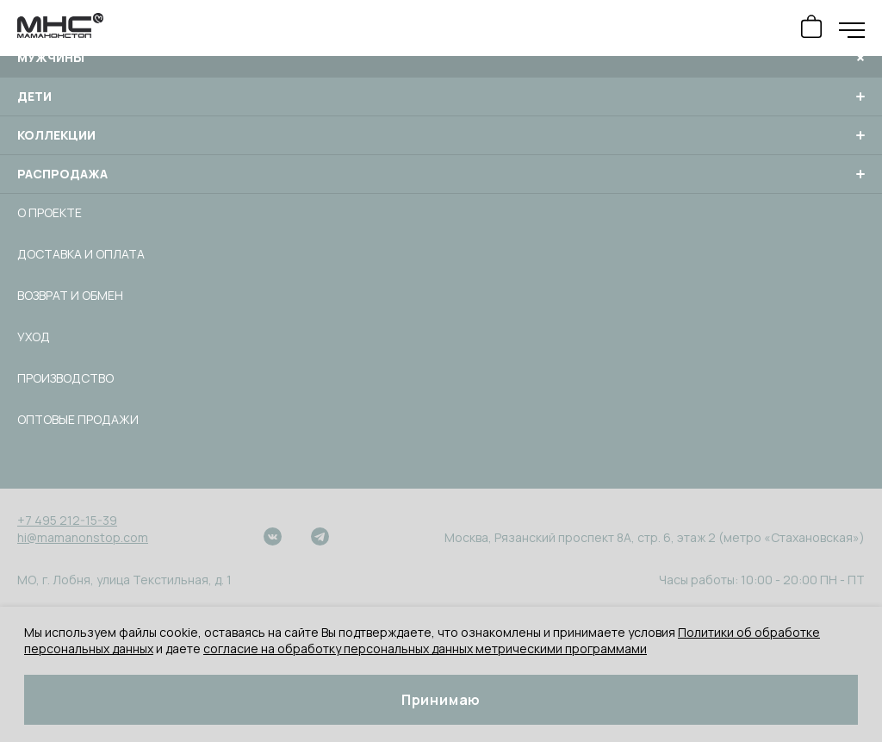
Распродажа (441, 174)
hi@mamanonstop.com (82, 537)
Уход (33, 336)
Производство (65, 378)
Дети (441, 96)
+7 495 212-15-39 (67, 520)
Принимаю (441, 699)
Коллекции (441, 135)
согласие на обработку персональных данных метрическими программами (425, 648)
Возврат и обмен (70, 295)
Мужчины (441, 58)
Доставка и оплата (81, 254)
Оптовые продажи (78, 419)
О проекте (49, 212)
